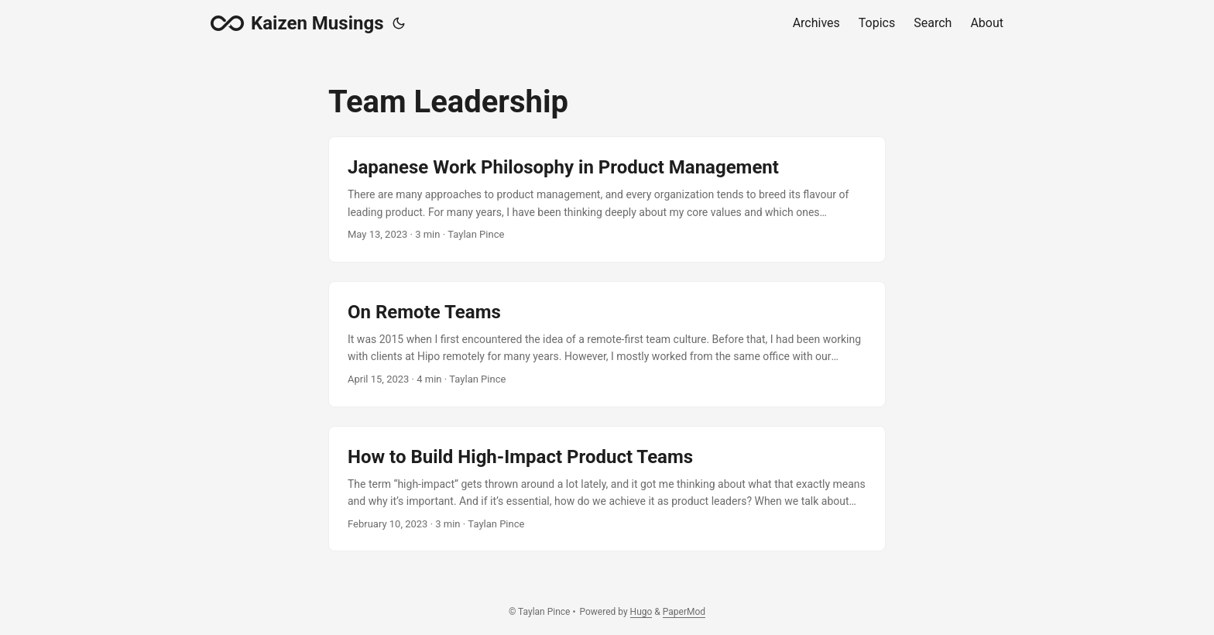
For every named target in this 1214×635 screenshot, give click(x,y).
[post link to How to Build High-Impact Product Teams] (607, 489)
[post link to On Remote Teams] (607, 344)
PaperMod (684, 611)
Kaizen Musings (297, 23)
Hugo (641, 611)
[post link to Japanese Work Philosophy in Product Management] (607, 199)
